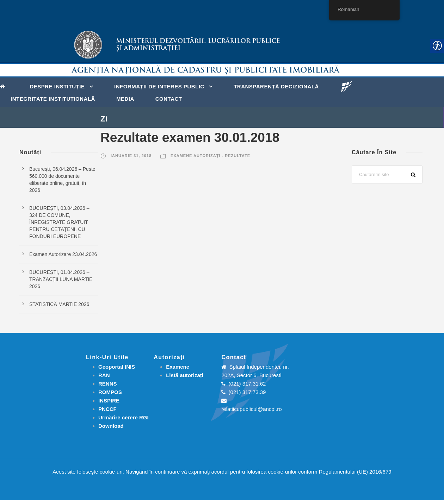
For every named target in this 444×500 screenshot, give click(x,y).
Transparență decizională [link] (276, 86)
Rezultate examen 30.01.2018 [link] (189, 137)
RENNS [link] (107, 384)
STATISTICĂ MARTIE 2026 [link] (59, 304)
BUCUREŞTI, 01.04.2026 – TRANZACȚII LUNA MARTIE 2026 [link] (60, 279)
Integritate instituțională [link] (53, 99)
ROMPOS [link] (110, 392)
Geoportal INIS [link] (116, 367)
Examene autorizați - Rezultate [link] (210, 156)
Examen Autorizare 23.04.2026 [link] (63, 254)
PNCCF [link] (107, 409)
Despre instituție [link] (57, 86)
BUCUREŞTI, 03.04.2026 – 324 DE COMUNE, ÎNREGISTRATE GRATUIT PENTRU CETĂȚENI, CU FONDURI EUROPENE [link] (59, 222)
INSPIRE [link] (108, 401)
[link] (4, 86)
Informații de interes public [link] (159, 86)
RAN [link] (104, 375)
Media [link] (125, 99)
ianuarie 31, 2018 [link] (131, 156)
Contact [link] (168, 99)
